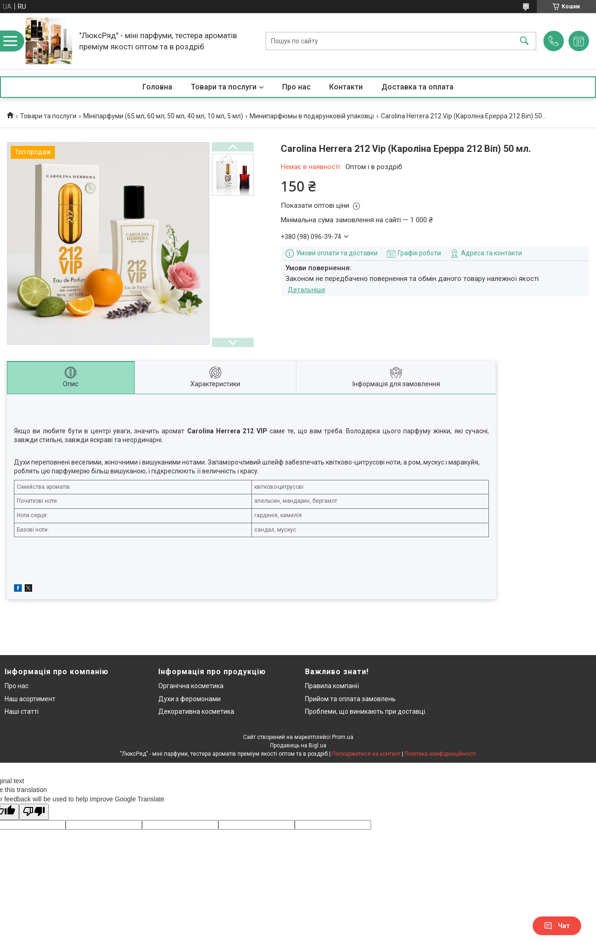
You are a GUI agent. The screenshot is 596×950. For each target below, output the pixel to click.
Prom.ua (342, 737)
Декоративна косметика (196, 711)
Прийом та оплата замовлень (350, 699)
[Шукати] (524, 41)
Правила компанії (332, 686)
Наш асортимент (30, 699)
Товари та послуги (224, 86)
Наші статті (22, 711)
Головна (157, 86)
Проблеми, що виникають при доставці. (366, 711)
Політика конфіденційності (440, 754)
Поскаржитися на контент (366, 754)
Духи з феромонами (189, 699)
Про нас (296, 86)
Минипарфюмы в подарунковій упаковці (312, 116)
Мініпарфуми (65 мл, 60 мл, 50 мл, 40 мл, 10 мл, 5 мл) (163, 116)
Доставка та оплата (417, 86)
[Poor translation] (34, 812)
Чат (557, 926)
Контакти (346, 86)
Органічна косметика (191, 686)
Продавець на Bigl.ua (298, 745)
